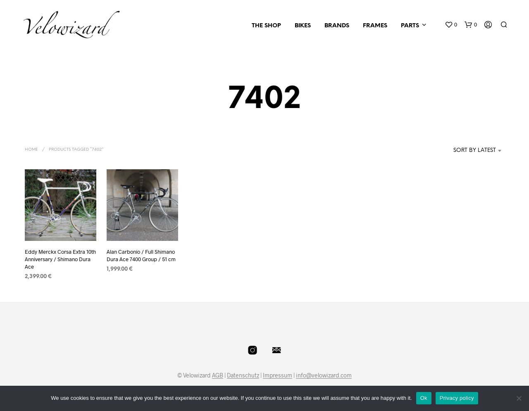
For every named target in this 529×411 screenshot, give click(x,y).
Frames (375, 26)
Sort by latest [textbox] (474, 150)
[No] (519, 398)
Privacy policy (457, 398)
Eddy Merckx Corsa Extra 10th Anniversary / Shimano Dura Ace (60, 259)
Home (31, 149)
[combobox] (462, 150)
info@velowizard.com (324, 375)
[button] (451, 25)
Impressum (277, 375)
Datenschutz (243, 375)
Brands (336, 26)
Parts (410, 26)
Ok (423, 398)
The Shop (266, 26)
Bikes (303, 26)
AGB (217, 375)
